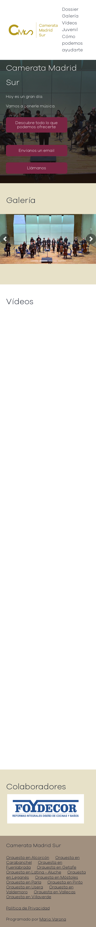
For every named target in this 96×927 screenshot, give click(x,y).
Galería (70, 16)
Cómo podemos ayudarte (72, 43)
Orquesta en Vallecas (55, 892)
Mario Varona (52, 919)
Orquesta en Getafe (56, 867)
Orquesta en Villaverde (28, 897)
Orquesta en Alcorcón (27, 858)
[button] (5, 239)
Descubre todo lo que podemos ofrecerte (36, 125)
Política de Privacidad (28, 908)
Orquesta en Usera (24, 887)
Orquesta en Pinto (65, 882)
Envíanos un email (36, 151)
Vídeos (69, 23)
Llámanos (36, 168)
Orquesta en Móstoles (56, 877)
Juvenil (70, 29)
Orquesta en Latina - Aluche (33, 872)
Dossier (70, 9)
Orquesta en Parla (23, 882)
